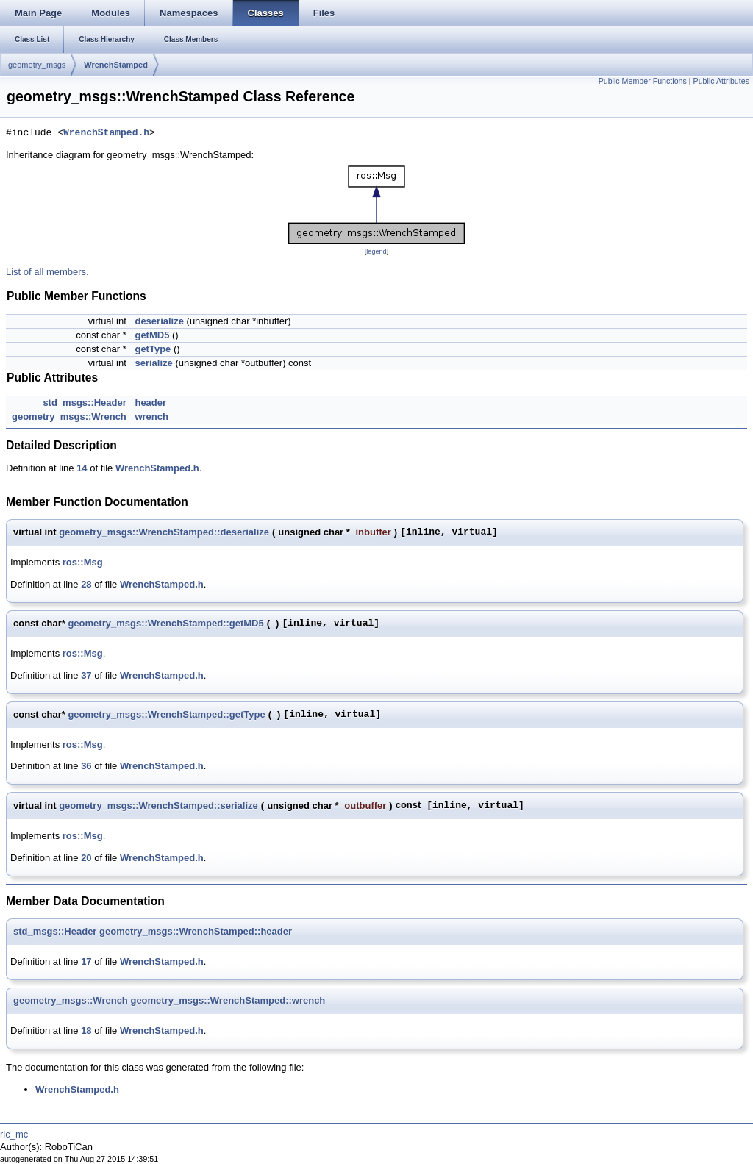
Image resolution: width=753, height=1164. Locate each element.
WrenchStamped (116, 64)
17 (86, 961)
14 (81, 468)
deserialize (159, 320)
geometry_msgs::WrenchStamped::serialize (158, 805)
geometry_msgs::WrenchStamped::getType (166, 714)
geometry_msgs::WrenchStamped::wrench (227, 1000)
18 (86, 1030)
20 (86, 857)
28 (86, 584)
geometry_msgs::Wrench (69, 416)
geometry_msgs (36, 64)
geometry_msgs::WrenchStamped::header (195, 931)
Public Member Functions (643, 80)
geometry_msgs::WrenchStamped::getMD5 (165, 623)
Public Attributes (721, 80)
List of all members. (47, 271)
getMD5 (152, 334)
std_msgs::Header (84, 402)
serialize (153, 362)
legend (376, 251)
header (150, 402)
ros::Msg (83, 562)
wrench (151, 416)
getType (153, 348)
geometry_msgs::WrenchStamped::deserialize (164, 532)
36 (86, 765)
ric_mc (14, 1134)
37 (86, 675)
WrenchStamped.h (106, 133)
